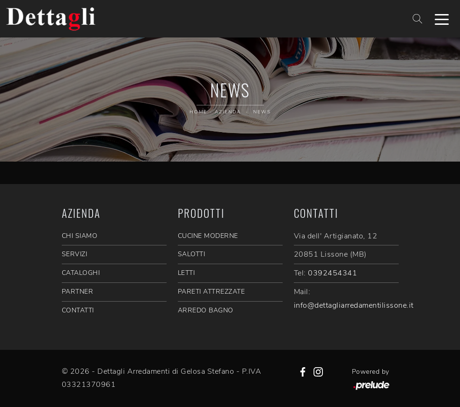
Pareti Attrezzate (211, 291)
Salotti (191, 254)
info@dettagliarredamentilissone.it (354, 305)
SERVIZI (75, 254)
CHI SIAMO (80, 235)
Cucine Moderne (208, 235)
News (262, 112)
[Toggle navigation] (441, 18)
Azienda (228, 112)
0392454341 (332, 273)
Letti (186, 272)
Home (198, 112)
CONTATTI (78, 310)
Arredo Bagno (206, 310)
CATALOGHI (81, 272)
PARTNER (78, 291)
